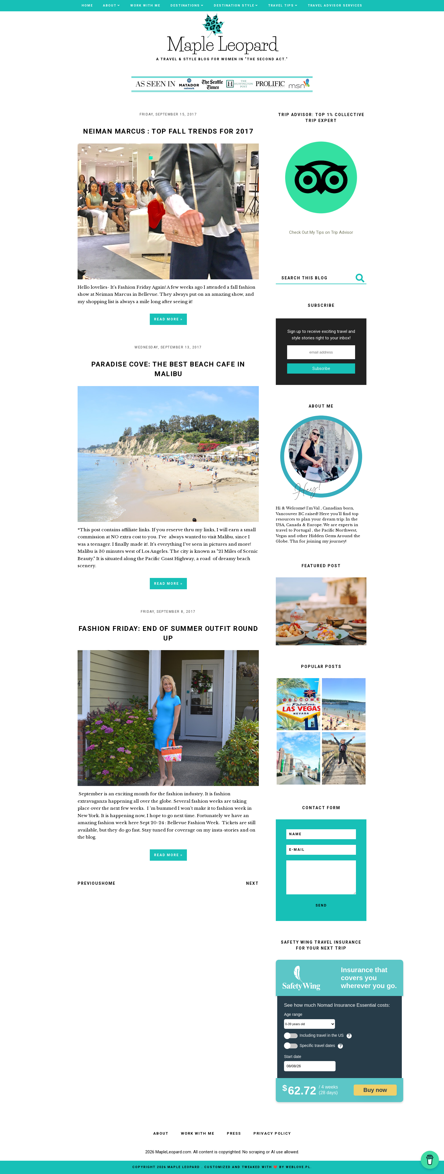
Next (252, 883)
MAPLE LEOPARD (184, 1167)
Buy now (375, 1090)
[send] (321, 905)
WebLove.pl (298, 1167)
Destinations (185, 5)
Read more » (168, 319)
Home (87, 5)
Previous (90, 883)
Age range (293, 1014)
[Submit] (359, 278)
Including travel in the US (322, 1035)
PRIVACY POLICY (272, 1133)
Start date (292, 1057)
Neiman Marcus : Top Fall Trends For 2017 (168, 131)
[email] (321, 850)
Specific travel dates (317, 1046)
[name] (321, 834)
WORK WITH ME (145, 5)
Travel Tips (281, 5)
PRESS (234, 1133)
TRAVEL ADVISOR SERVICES (335, 5)
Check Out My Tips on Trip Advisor (321, 232)
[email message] (321, 877)
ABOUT (109, 5)
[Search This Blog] (314, 278)
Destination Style (234, 5)
